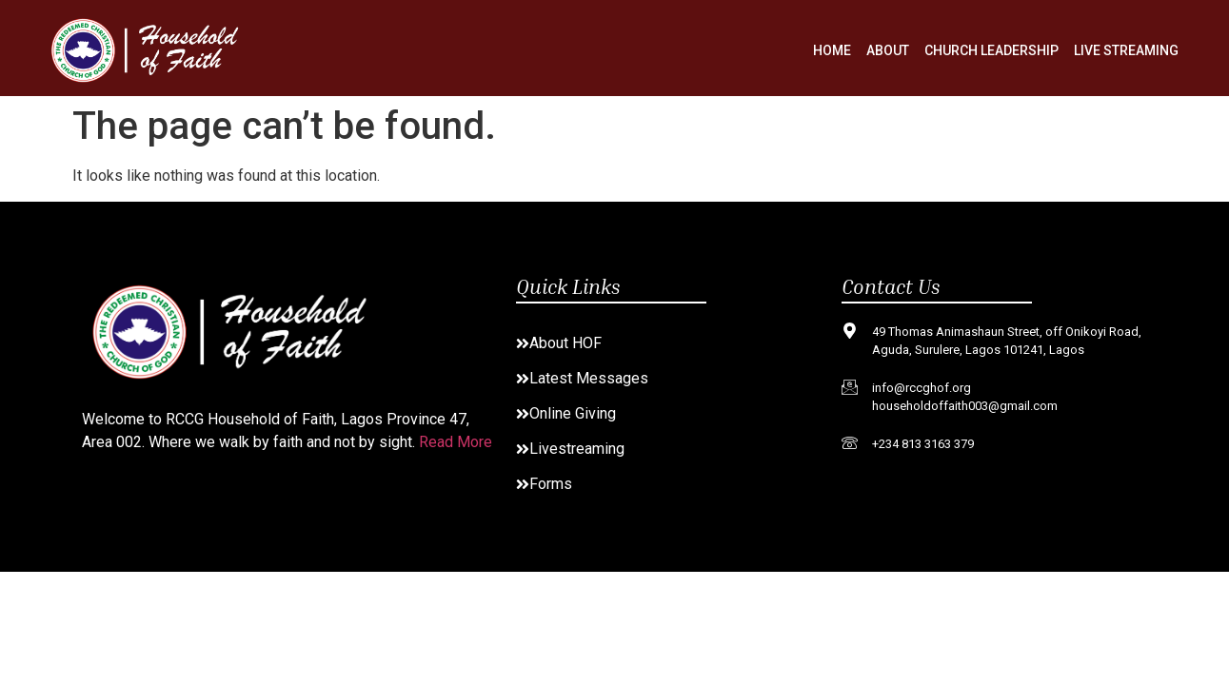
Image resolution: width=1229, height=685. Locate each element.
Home (832, 50)
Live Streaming (1126, 50)
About (887, 50)
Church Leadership (991, 50)
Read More (455, 442)
